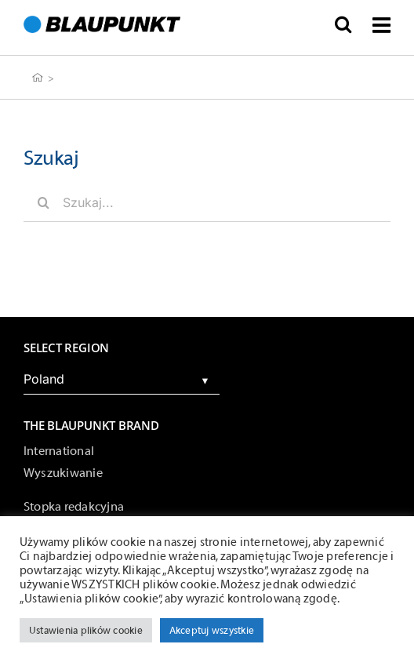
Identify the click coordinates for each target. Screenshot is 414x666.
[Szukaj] (43, 202)
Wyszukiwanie (63, 473)
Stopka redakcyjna (74, 507)
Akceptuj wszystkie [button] (211, 630)
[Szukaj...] (207, 202)
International (59, 451)
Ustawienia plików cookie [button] (86, 630)
